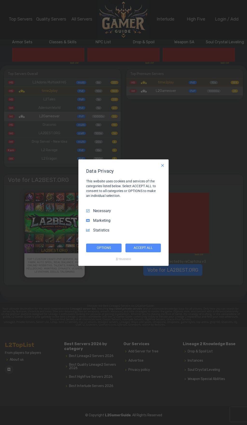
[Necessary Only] (163, 165)
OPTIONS (104, 248)
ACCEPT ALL (143, 248)
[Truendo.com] (123, 259)
